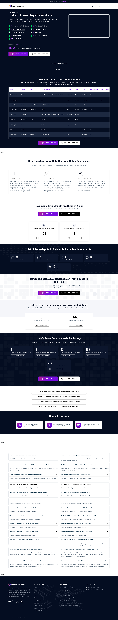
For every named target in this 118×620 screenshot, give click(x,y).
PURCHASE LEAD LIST (18, 54)
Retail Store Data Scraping (67, 600)
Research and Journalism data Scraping (71, 603)
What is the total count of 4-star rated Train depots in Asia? (77, 523)
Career (36, 593)
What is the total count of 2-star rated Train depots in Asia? (77, 531)
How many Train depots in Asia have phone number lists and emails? (28, 492)
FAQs (35, 590)
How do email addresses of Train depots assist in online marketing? (79, 549)
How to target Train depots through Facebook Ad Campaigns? (78, 539)
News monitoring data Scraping (69, 598)
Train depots (11, 12)
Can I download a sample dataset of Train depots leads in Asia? (78, 465)
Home (36, 587)
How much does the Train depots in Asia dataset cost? (75, 474)
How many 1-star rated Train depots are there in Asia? (24, 539)
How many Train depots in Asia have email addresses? (76, 484)
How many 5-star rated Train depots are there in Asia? (24, 523)
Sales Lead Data (65, 590)
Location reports (90, 6)
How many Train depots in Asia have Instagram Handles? (76, 500)
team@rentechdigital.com (94, 589)
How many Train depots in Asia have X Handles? (22, 508)
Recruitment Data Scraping (68, 595)
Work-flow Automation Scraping (69, 605)
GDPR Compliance (39, 603)
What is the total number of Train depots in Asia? (22, 455)
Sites (35, 598)
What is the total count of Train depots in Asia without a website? (78, 515)
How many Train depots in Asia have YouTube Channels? (76, 508)
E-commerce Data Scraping (68, 593)
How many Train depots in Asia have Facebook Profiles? (24, 500)
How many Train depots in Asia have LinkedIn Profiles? (76, 492)
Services (71, 6)
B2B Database (80, 6)
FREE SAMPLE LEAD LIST (39, 54)
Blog (99, 6)
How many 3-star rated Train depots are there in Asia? (24, 531)
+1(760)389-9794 (92, 587)
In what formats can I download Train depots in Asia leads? (25, 474)
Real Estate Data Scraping (67, 587)
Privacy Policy (38, 605)
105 (44, 233)
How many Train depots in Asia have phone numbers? (24, 484)
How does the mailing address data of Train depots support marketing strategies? (83, 560)
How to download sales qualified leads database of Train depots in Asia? (29, 465)
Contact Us (66, 1)
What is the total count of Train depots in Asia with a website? (26, 515)
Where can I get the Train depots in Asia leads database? (76, 455)
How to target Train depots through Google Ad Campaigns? (25, 549)
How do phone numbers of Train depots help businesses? (25, 560)
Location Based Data (40, 608)
